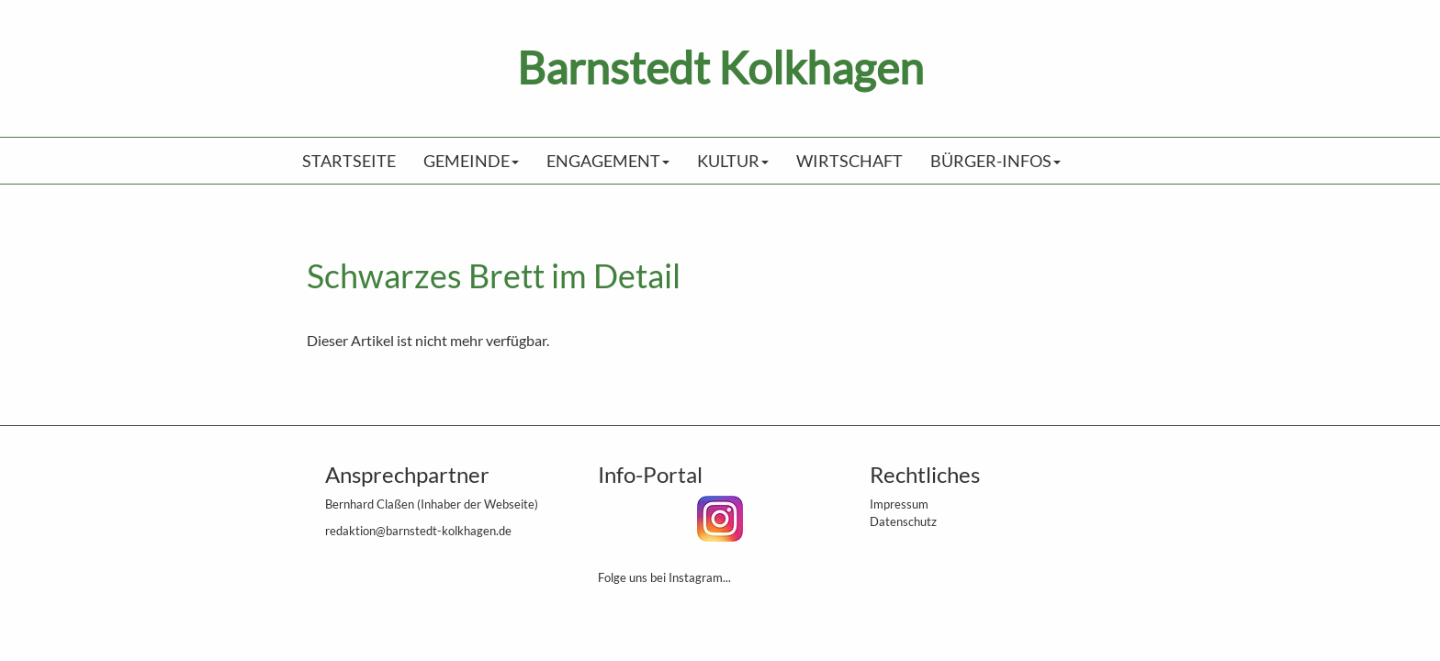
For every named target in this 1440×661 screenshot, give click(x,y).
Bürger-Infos (995, 161)
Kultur (733, 161)
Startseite (349, 161)
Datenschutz (903, 521)
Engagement (607, 161)
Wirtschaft (849, 161)
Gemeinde (471, 161)
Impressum (899, 504)
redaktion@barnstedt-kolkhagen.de (418, 530)
